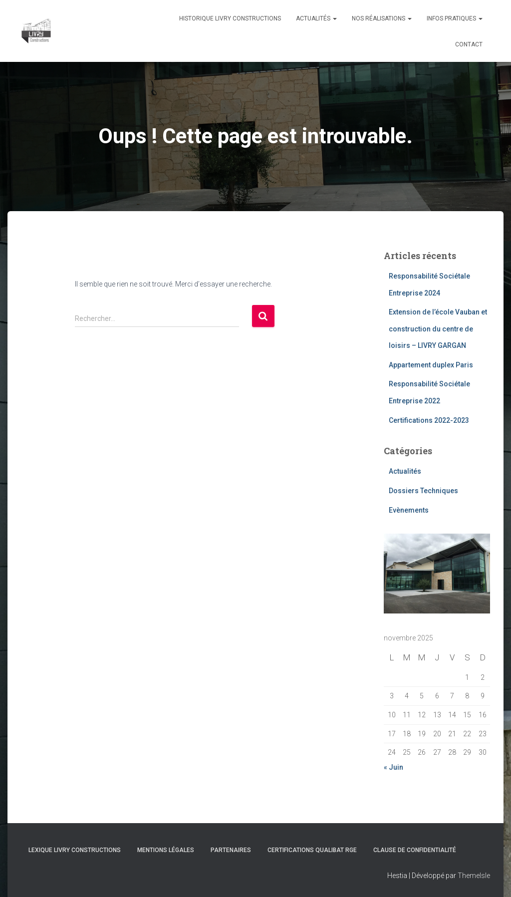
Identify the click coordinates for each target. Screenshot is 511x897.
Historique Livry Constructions (230, 18)
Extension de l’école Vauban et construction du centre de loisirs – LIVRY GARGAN (438, 328)
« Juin (393, 767)
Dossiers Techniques (423, 491)
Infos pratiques (455, 18)
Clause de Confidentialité (414, 850)
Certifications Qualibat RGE (312, 850)
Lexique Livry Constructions (74, 850)
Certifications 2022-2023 (429, 420)
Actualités (316, 18)
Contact (469, 44)
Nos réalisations (382, 18)
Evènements (409, 510)
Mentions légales (165, 850)
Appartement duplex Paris (431, 365)
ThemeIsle (474, 876)
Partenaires (231, 850)
